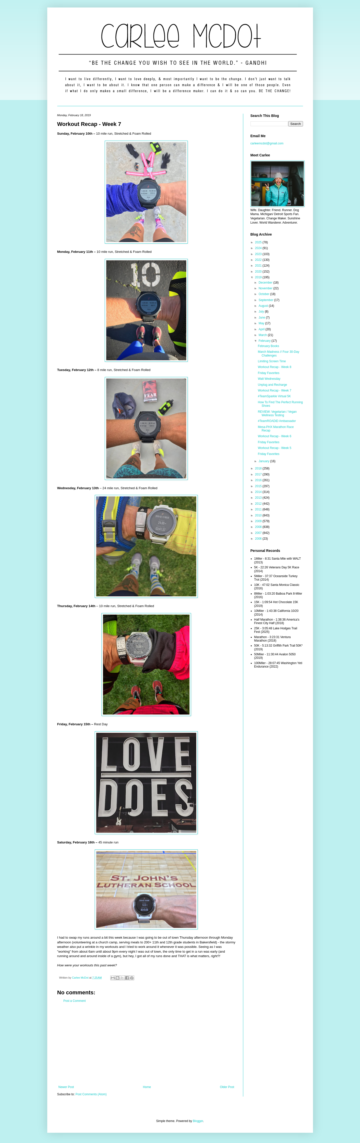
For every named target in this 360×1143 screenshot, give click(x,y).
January (264, 461)
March (263, 335)
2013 (258, 497)
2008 (258, 527)
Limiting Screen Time (272, 361)
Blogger (198, 1121)
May (261, 323)
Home (147, 1087)
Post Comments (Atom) (91, 1094)
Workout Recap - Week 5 (274, 448)
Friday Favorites (268, 373)
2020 (258, 271)
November (265, 288)
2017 (258, 474)
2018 (258, 468)
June (262, 317)
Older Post (227, 1087)
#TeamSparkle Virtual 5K (274, 396)
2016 (258, 480)
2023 (258, 254)
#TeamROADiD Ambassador (277, 421)
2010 (258, 515)
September (266, 300)
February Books (268, 346)
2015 (258, 486)
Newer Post (66, 1087)
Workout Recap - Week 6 (274, 436)
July (261, 311)
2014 (258, 492)
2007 (258, 533)
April (261, 329)
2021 (258, 265)
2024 (258, 248)
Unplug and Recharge (272, 384)
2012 (258, 503)
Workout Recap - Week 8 (274, 367)
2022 (258, 260)
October (264, 294)
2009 (258, 521)
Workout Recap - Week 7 (274, 390)
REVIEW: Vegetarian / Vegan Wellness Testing (277, 413)
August (263, 306)
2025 (258, 242)
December (265, 282)
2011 (258, 509)
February (264, 341)
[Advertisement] (146, 1044)
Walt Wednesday (269, 379)
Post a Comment (75, 1001)
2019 (258, 277)
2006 (258, 538)
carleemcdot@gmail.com (267, 143)
